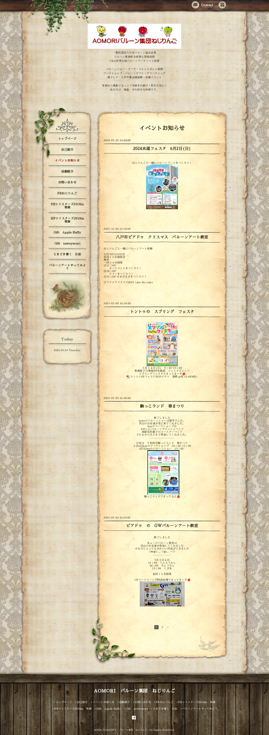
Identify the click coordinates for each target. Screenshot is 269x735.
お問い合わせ (67, 182)
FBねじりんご (67, 193)
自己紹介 (67, 149)
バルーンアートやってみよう (67, 267)
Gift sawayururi (67, 243)
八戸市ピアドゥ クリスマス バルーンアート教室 (162, 237)
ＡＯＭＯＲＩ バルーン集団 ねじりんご (125, 730)
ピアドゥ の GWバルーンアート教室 (162, 526)
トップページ (67, 138)
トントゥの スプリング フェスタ (162, 312)
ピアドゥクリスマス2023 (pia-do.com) (128, 282)
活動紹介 (67, 171)
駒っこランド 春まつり (164, 406)
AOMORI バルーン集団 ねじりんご (134, 691)
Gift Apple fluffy (67, 232)
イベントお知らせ (67, 160)
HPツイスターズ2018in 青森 (69, 220)
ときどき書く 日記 (67, 254)
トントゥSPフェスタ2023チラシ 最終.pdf (156, 376)
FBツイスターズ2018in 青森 (69, 206)
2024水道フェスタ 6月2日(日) (162, 149)
